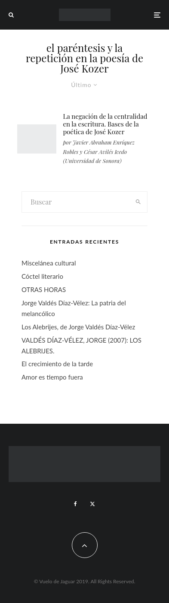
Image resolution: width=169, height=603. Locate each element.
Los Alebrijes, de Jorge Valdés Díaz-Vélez (78, 327)
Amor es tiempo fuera (52, 377)
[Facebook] (75, 504)
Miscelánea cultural (49, 263)
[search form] (75, 202)
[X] (92, 504)
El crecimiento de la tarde (57, 364)
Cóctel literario (42, 276)
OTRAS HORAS (44, 289)
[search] (138, 202)
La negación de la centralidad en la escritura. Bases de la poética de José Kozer (105, 124)
